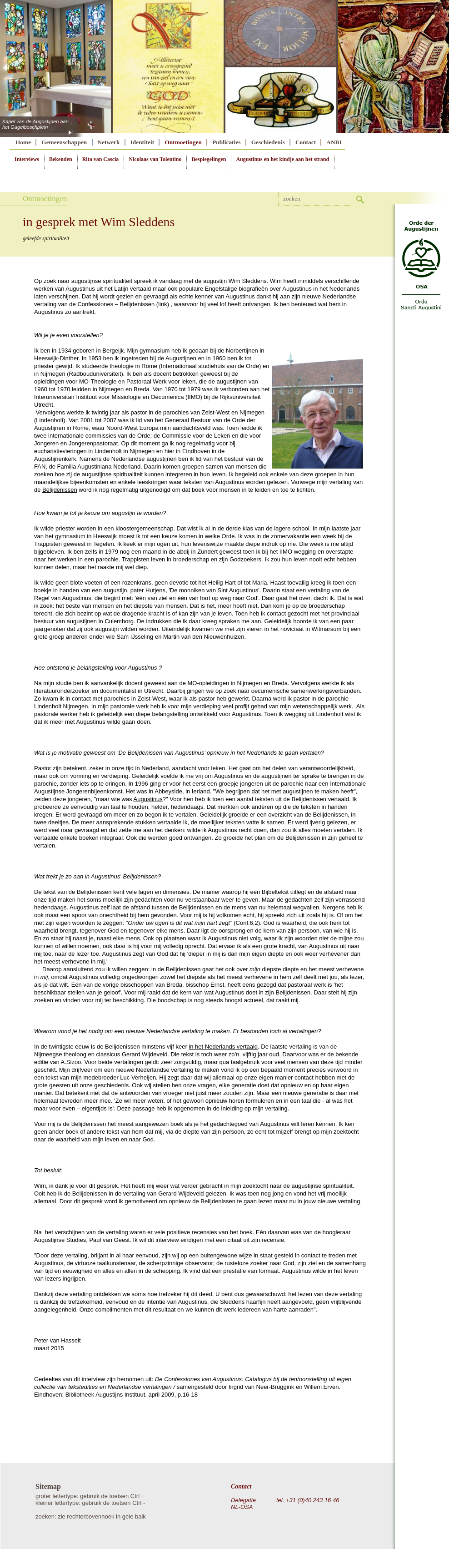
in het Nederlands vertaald (223, 1046)
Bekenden (60, 159)
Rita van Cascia (100, 159)
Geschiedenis (268, 142)
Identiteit (142, 142)
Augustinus (148, 799)
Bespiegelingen (208, 159)
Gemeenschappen (64, 142)
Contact (305, 142)
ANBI (333, 142)
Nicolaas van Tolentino (155, 159)
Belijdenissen (59, 489)
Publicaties (226, 142)
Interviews (27, 159)
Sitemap (48, 1486)
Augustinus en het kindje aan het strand (282, 159)
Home (23, 142)
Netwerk (109, 142)
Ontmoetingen (183, 142)
